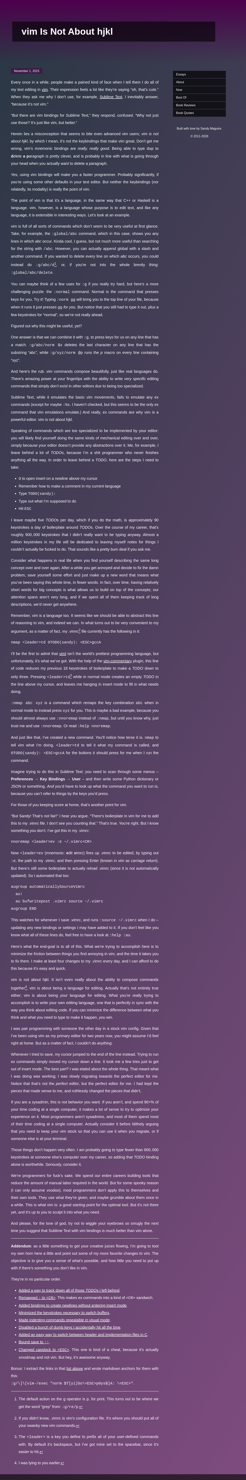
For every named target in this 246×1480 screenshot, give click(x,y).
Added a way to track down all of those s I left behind (69, 1279)
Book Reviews (185, 105)
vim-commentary (117, 655)
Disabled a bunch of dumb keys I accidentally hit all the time (69, 1316)
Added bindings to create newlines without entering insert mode (72, 1294)
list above (74, 1356)
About (180, 82)
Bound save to (34, 1331)
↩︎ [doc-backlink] (80, 1394)
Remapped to (37, 1287)
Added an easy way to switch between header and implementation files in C (83, 1323)
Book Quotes (185, 113)
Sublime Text (111, 97)
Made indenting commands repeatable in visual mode (64, 1309)
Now (179, 89)
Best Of (181, 97)
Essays (181, 74)
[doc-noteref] (55, 263)
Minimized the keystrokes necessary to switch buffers (64, 1301)
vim (45, 89)
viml (62, 647)
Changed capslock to (44, 1338)
